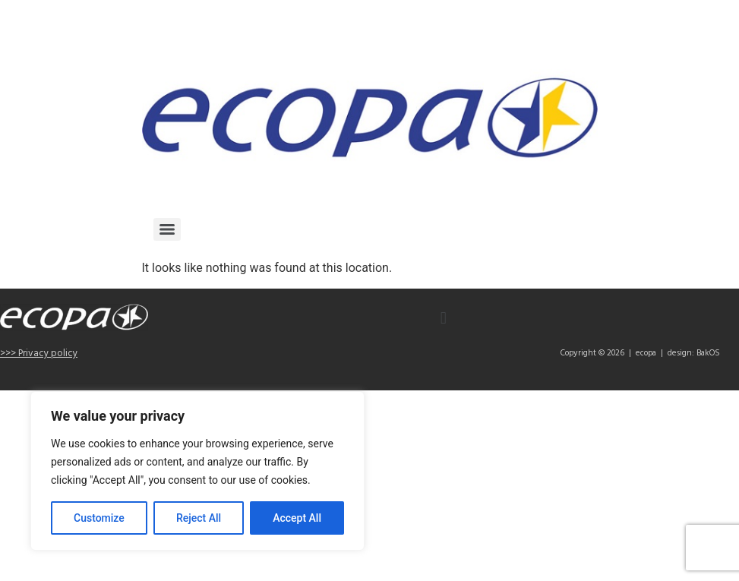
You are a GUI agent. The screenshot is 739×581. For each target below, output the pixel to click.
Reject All (198, 518)
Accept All (297, 518)
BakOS (708, 353)
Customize (99, 518)
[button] (443, 318)
